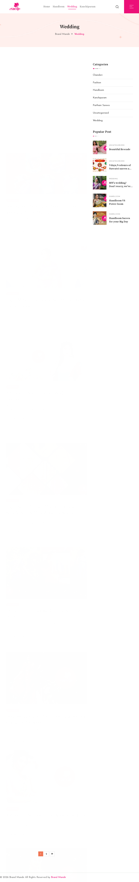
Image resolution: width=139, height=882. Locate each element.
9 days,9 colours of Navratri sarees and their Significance (120, 169)
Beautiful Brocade (119, 149)
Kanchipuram (87, 6)
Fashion (97, 82)
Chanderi (97, 75)
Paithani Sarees (101, 105)
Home (46, 6)
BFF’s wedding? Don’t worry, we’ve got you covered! (119, 186)
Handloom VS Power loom (117, 202)
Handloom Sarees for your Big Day (119, 220)
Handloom (58, 6)
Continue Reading (17, 162)
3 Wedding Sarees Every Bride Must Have (46, 813)
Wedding (72, 6)
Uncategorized (101, 113)
